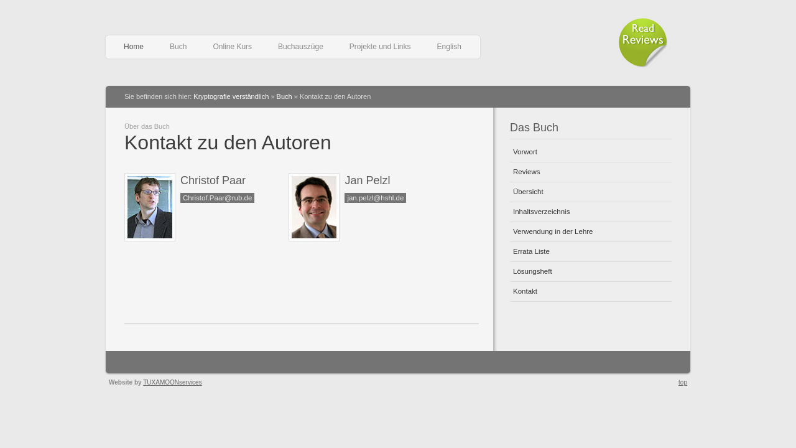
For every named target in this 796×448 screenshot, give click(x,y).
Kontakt (525, 291)
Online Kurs (232, 46)
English (449, 46)
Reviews (526, 171)
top (682, 382)
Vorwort (525, 152)
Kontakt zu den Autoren (227, 142)
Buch (178, 46)
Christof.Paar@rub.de (217, 198)
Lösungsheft (532, 271)
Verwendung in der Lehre (553, 231)
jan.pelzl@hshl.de (375, 198)
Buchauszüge (300, 46)
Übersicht (528, 191)
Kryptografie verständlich (231, 96)
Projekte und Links (380, 46)
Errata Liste (531, 251)
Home (134, 46)
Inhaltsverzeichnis (541, 211)
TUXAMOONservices (172, 382)
